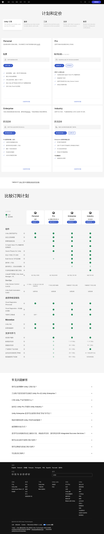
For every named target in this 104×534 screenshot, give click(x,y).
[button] (96, 2)
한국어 (60, 467)
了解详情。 (74, 127)
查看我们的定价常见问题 (32, 182)
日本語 (25, 467)
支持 (29, 2)
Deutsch (19, 467)
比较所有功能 (26, 101)
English (14, 467)
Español (48, 467)
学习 (25, 2)
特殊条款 (28, 111)
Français (31, 467)
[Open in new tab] (23, 489)
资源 (17, 2)
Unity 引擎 (22, 182)
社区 (21, 2)
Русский (54, 467)
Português (38, 467)
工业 (13, 2)
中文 (43, 467)
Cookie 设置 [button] (49, 524)
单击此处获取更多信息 (37, 529)
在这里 (38, 44)
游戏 (9, 2)
